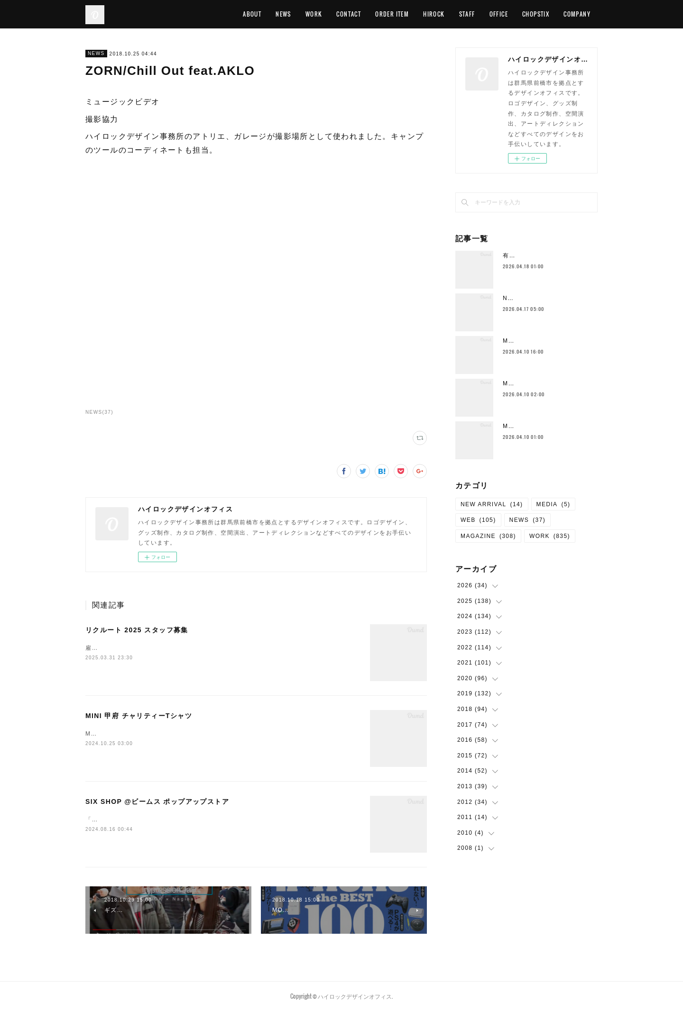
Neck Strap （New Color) (544, 298)
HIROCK (433, 14)
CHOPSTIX (535, 14)
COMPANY (577, 14)
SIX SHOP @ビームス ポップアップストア (157, 801)
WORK (314, 14)
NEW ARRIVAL (492, 504)
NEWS (283, 14)
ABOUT (252, 14)
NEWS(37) (99, 412)
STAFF (467, 14)
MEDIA (553, 504)
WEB (478, 520)
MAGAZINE (488, 536)
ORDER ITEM (392, 14)
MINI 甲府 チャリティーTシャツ (138, 716)
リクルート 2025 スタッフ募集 (136, 630)
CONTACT (348, 14)
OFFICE (498, 14)
